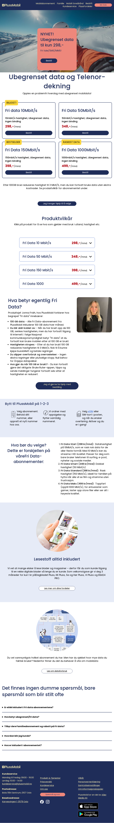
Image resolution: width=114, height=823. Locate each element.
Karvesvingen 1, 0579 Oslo (15, 801)
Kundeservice (70, 6)
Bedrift (89, 3)
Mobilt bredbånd (74, 3)
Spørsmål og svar (52, 794)
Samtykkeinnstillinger (89, 785)
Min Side (103, 5)
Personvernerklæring (89, 781)
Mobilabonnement (45, 3)
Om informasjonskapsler (90, 789)
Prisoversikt (46, 781)
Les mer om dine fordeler (57, 588)
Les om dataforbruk (57, 671)
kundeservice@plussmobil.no (17, 783)
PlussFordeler (85, 6)
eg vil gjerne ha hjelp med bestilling (57, 386)
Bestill (49, 60)
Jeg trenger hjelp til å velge (57, 203)
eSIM (90, 411)
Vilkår (81, 778)
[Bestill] (28, 120)
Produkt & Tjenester (50, 778)
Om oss (44, 789)
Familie (60, 3)
